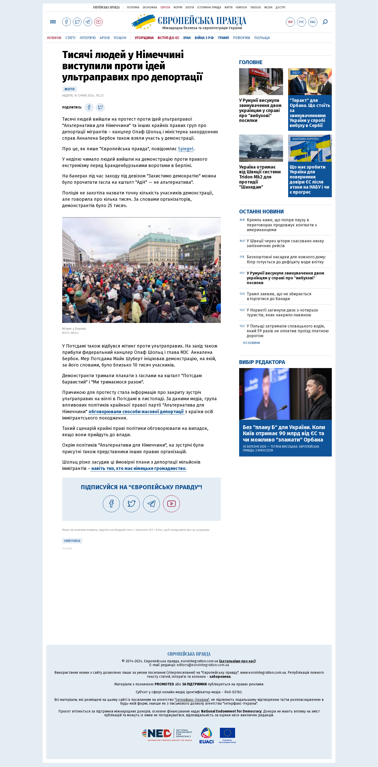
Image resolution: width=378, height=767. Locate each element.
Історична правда (209, 7)
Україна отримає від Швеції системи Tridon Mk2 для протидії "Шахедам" (260, 177)
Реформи (241, 38)
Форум (178, 7)
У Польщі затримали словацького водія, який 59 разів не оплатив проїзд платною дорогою (288, 331)
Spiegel (185, 149)
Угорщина (144, 38)
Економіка (150, 7)
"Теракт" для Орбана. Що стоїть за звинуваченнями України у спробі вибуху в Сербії (310, 113)
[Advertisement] (141, 585)
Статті (70, 38)
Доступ (280, 7)
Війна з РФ (204, 38)
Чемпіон (241, 7)
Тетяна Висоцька (284, 446)
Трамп (223, 38)
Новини (54, 38)
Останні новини (261, 211)
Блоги (190, 7)
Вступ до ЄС (168, 38)
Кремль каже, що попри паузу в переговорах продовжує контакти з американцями (282, 224)
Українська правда (106, 7)
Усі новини (251, 343)
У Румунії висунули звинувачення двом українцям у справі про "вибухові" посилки (260, 110)
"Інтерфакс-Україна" (192, 700)
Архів (105, 38)
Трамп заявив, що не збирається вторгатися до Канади (279, 296)
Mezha (268, 7)
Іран (187, 38)
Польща (262, 38)
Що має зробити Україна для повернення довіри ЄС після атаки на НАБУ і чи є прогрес (309, 180)
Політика (133, 7)
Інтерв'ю (88, 38)
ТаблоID (255, 7)
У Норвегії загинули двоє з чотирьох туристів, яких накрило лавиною (282, 312)
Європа (165, 7)
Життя (228, 7)
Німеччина (72, 541)
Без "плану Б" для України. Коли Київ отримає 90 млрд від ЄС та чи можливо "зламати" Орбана (284, 433)
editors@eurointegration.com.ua (203, 665)
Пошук (120, 38)
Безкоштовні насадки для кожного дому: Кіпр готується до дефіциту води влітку (286, 259)
